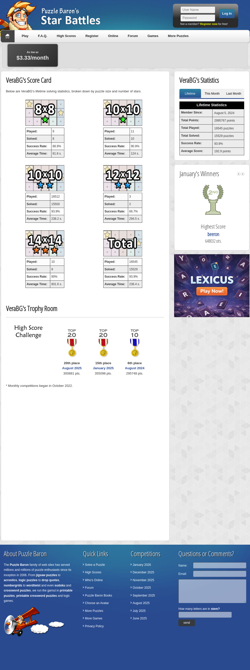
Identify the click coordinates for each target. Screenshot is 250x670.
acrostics (10, 580)
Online (113, 36)
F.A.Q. (42, 36)
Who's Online (94, 580)
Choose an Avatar (97, 603)
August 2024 (134, 368)
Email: (182, 574)
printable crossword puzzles (36, 596)
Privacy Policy (94, 626)
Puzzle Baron (19, 565)
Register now (208, 23)
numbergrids (13, 585)
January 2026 (142, 565)
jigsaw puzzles (46, 575)
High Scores (66, 36)
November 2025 (143, 580)
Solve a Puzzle (95, 565)
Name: (182, 565)
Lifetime (190, 93)
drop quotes (50, 580)
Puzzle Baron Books (98, 595)
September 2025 (144, 595)
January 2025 (103, 368)
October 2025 (142, 587)
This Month (212, 93)
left (238, 174)
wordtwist (33, 585)
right (242, 174)
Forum (133, 36)
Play (25, 36)
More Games (93, 618)
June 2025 (140, 618)
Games (152, 36)
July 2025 (139, 611)
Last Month (233, 93)
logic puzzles (28, 580)
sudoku (60, 585)
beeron (222, 234)
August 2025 (71, 368)
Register (91, 36)
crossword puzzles (17, 590)
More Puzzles (178, 36)
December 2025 (143, 572)
